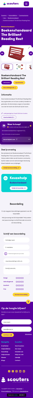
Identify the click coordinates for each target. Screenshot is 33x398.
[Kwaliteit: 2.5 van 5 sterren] (19, 285)
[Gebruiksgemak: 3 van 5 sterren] (20, 281)
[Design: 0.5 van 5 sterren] (16, 278)
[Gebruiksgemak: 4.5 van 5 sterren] (22, 281)
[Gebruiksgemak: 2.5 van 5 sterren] (19, 281)
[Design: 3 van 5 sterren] (20, 278)
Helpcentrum (5, 354)
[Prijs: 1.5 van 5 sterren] (17, 289)
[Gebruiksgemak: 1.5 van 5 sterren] (17, 281)
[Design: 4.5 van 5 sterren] (22, 278)
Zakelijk (17, 357)
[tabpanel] (16, 101)
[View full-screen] (29, 47)
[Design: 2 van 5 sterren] (18, 278)
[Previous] (2, 53)
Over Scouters (19, 346)
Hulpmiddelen (13, 15)
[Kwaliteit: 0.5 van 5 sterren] (16, 285)
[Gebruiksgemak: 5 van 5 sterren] (23, 281)
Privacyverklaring (6, 391)
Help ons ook (19, 354)
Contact (17, 360)
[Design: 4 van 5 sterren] (21, 278)
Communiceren (23, 15)
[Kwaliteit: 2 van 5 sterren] (18, 285)
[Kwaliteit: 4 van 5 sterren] (21, 285)
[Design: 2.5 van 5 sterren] (19, 278)
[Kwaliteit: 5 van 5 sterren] (23, 285)
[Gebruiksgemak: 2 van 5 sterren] (18, 281)
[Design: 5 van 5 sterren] (23, 278)
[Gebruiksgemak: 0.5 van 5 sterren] (16, 281)
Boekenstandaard (13, 18)
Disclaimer (19, 388)
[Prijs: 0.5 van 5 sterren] (16, 289)
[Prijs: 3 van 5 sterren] (20, 289)
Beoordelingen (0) (9, 87)
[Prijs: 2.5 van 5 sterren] (19, 289)
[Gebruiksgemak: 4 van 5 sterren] (21, 281)
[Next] (31, 53)
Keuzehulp (4, 352)
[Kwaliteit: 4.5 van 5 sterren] (22, 285)
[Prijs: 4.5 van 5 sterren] (22, 289)
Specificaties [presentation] (19, 82)
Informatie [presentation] (6, 82)
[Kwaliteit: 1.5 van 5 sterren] (17, 285)
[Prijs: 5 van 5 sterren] (23, 289)
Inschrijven (7, 335)
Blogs (3, 360)
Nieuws (3, 357)
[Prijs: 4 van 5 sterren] (21, 289)
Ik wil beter (4, 346)
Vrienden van (19, 352)
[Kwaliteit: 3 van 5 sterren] (20, 285)
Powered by (20, 391)
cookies (16, 395)
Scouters (4, 15)
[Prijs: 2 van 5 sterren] (18, 289)
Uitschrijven (28, 334)
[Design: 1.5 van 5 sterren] (17, 278)
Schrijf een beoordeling (11, 168)
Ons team (18, 349)
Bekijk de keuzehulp (18, 188)
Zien (4, 18)
